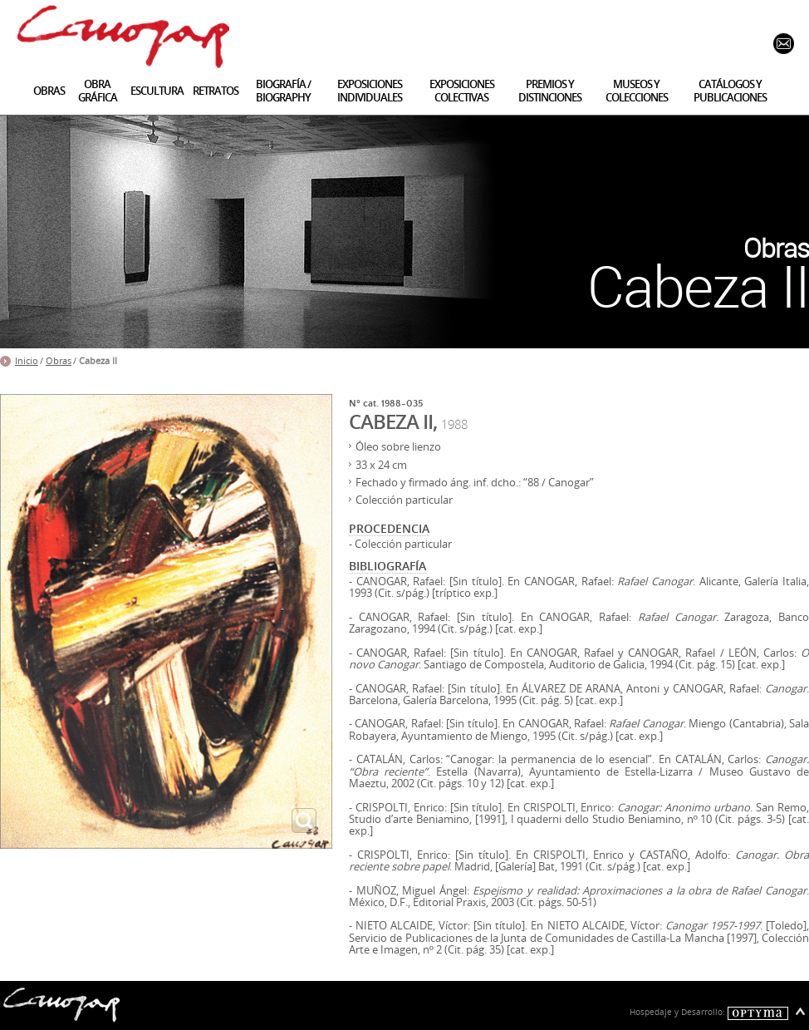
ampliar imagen (304, 820)
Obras (58, 361)
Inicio (26, 361)
